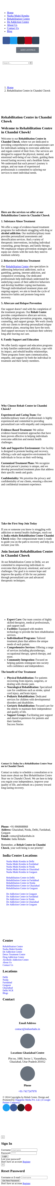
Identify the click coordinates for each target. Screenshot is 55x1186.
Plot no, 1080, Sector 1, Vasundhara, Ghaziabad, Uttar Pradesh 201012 (27, 1060)
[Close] (3, 1137)
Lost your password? (11, 1159)
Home (10, 87)
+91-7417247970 (27, 1091)
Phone (27, 1085)
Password (5, 1153)
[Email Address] (27, 1011)
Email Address (27, 1023)
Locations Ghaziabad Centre (27, 1052)
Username (6, 1150)
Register (26, 1161)
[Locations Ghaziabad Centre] (27, 1041)
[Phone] (27, 1073)
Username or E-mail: (11, 1177)
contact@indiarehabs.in (27, 1029)
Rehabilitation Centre (17, 266)
